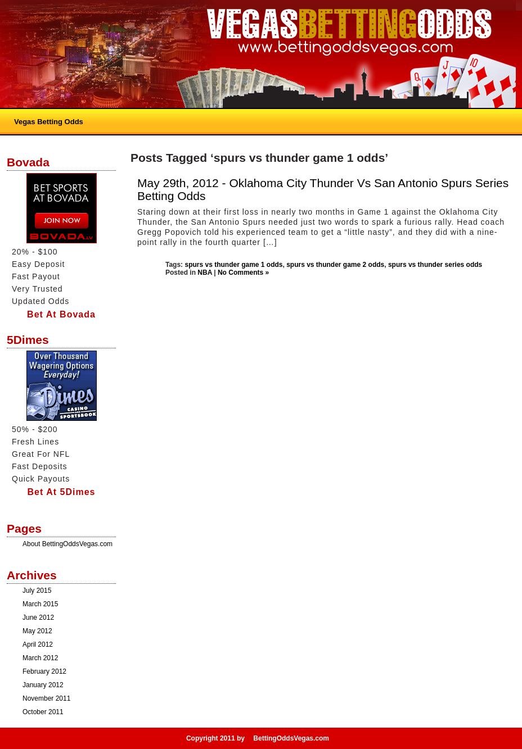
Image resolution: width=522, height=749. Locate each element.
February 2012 (44, 671)
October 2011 (43, 712)
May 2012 (37, 631)
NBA (204, 272)
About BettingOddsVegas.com (67, 544)
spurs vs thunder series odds (435, 265)
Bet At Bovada (61, 314)
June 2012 (38, 617)
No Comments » (243, 272)
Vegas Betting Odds (48, 121)
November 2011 (46, 698)
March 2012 (40, 658)
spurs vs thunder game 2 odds (335, 265)
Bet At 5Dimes (62, 492)
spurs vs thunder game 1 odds (233, 265)
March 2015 (40, 604)
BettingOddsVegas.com (291, 738)
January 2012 (43, 685)
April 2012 (37, 644)
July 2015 (36, 590)
